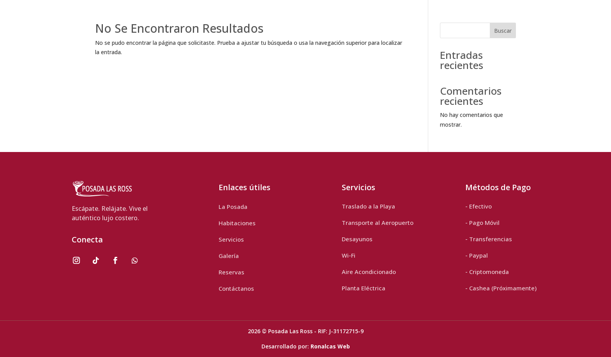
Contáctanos (236, 288)
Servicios (231, 239)
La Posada (233, 206)
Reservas (231, 272)
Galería (229, 256)
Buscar (503, 30)
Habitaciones (237, 223)
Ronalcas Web (330, 346)
